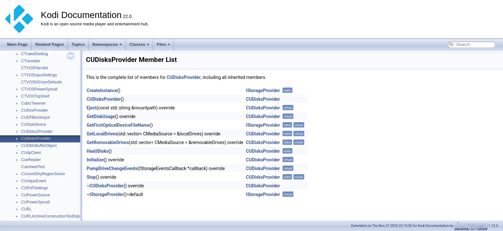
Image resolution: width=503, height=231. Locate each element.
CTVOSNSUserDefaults (41, 82)
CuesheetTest (33, 167)
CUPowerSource (35, 195)
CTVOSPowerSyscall (39, 89)
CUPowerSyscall (35, 202)
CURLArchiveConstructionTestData (51, 216)
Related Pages (49, 44)
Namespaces (107, 44)
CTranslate (30, 61)
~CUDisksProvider (105, 185)
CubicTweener (33, 103)
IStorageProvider (263, 90)
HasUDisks (97, 151)
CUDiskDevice (33, 124)
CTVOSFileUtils (34, 68)
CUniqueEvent (33, 181)
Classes (139, 44)
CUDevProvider (34, 110)
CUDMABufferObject (38, 145)
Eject (92, 107)
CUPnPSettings (34, 188)
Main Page (17, 44)
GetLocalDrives (102, 133)
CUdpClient (31, 152)
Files (163, 44)
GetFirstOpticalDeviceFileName (118, 125)
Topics (78, 44)
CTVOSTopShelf (35, 96)
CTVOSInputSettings (39, 75)
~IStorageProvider (105, 194)
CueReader (31, 160)
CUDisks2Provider (37, 131)
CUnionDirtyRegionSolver (43, 174)
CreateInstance (102, 90)
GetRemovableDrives (108, 142)
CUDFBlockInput (35, 117)
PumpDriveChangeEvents (112, 168)
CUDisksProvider (35, 138)
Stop (91, 177)
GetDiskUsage (101, 116)
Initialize (95, 159)
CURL (26, 209)
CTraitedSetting (34, 54)
